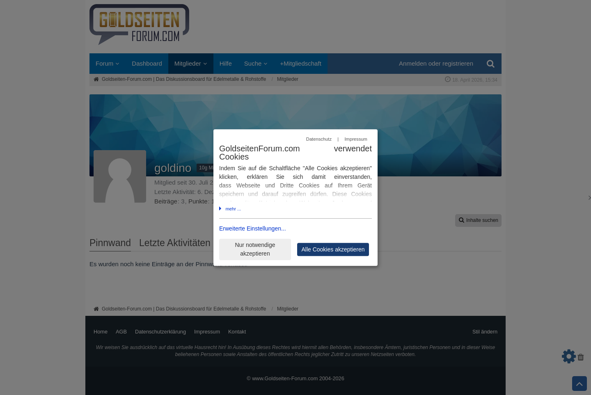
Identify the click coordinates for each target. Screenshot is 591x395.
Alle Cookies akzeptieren (332, 249)
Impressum (355, 139)
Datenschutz (319, 139)
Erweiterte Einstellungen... (252, 228)
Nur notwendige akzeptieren (255, 249)
